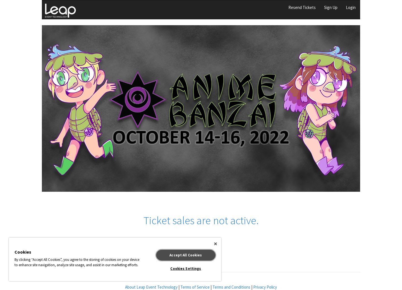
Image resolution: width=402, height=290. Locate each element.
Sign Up (331, 7)
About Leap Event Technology (151, 287)
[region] (115, 259)
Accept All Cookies (185, 255)
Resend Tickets (302, 7)
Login (351, 7)
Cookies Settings (185, 268)
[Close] (215, 243)
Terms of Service (195, 287)
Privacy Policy (265, 287)
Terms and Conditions (231, 287)
